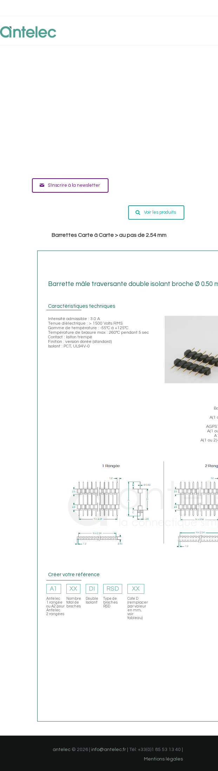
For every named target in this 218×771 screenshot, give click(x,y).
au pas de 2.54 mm (142, 235)
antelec (62, 749)
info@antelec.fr (108, 749)
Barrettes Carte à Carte (83, 235)
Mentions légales (163, 759)
